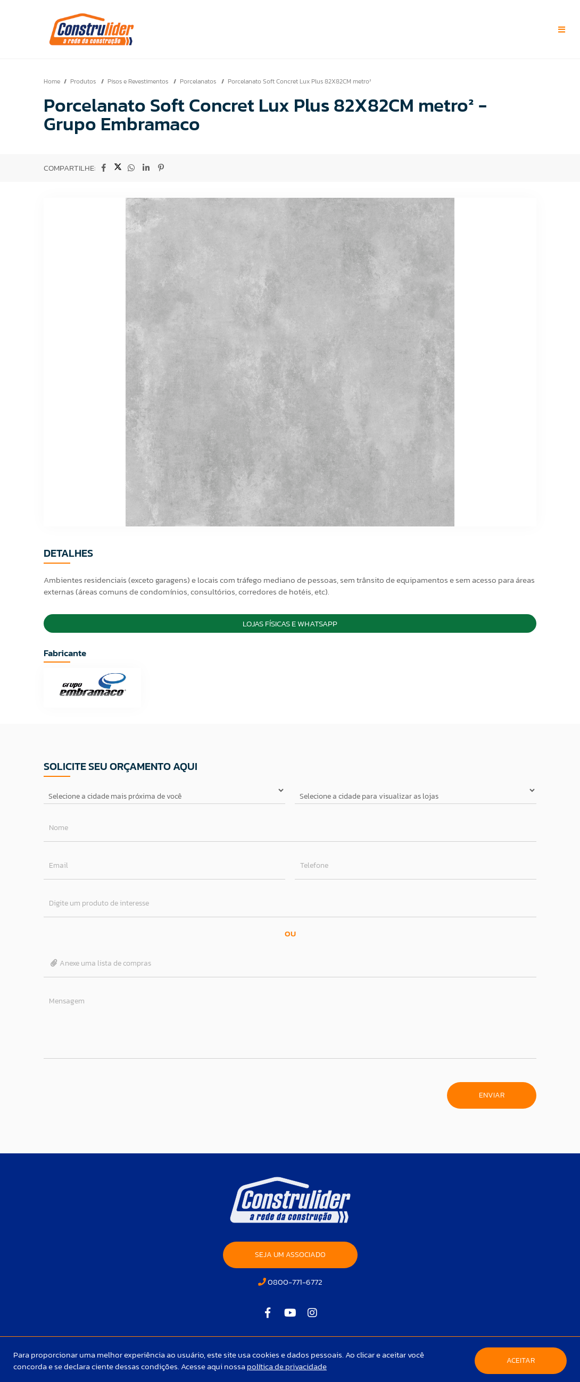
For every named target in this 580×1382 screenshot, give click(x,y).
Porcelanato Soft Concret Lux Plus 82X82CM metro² (299, 81)
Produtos (83, 81)
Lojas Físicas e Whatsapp (290, 623)
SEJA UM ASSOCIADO (290, 1254)
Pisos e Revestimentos (138, 81)
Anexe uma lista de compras (100, 963)
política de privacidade (287, 1366)
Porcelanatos (199, 81)
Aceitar (521, 1360)
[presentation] (124, 1090)
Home (52, 81)
